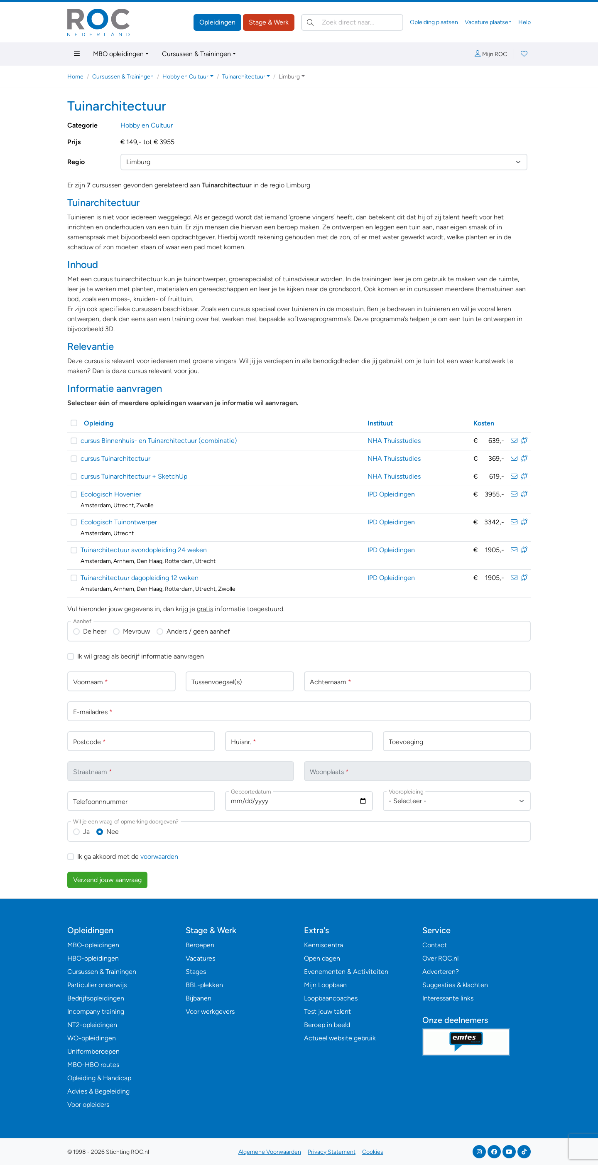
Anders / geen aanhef (198, 631)
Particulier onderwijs (97, 985)
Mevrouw (136, 631)
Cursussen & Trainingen (196, 54)
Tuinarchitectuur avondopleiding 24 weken (144, 550)
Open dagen (322, 958)
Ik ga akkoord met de (127, 856)
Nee (112, 832)
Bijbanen (198, 998)
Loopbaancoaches (331, 998)
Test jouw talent (327, 1011)
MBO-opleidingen (93, 945)
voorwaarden (159, 856)
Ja (86, 832)
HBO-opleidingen (93, 958)
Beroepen (200, 945)
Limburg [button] (289, 76)
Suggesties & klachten (455, 985)
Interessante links (447, 998)
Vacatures (200, 958)
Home (75, 76)
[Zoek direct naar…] (352, 22)
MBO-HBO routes (93, 1065)
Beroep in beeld (327, 1025)
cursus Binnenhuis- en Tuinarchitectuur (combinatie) (159, 441)
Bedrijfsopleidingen (95, 998)
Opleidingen (217, 22)
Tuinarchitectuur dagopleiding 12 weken (140, 578)
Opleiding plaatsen (434, 22)
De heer (94, 631)
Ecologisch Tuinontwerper (119, 522)
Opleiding (99, 423)
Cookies (372, 1151)
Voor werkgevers (210, 1011)
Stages (196, 972)
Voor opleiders (88, 1104)
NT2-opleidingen (92, 1025)
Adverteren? (440, 972)
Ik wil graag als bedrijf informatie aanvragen (140, 656)
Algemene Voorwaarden (269, 1151)
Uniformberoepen (93, 1051)
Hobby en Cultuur (146, 125)
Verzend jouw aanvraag (107, 880)
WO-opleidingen (91, 1038)
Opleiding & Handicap (99, 1078)
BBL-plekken (204, 985)
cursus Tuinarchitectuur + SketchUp (134, 476)
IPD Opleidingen (391, 494)
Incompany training (95, 1011)
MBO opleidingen (118, 54)
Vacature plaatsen (488, 22)
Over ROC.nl (440, 958)
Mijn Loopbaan (325, 985)
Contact (434, 945)
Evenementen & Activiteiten (346, 972)
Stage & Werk (269, 22)
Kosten (483, 423)
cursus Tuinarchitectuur (115, 458)
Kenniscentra (323, 945)
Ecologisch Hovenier (111, 494)
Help (524, 22)
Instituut (380, 423)
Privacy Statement (331, 1151)
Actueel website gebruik (340, 1038)
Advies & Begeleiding (98, 1091)
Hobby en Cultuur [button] (185, 76)
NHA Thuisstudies (394, 441)
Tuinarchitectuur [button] (243, 76)
